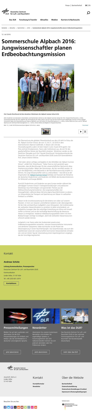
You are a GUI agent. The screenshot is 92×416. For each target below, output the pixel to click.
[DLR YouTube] (22, 408)
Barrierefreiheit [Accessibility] (67, 384)
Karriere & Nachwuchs (70, 19)
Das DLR (12, 19)
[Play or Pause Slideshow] (81, 131)
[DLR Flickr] (32, 408)
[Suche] (88, 12)
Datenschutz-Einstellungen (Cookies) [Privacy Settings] (74, 389)
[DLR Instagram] (28, 408)
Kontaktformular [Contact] (38, 384)
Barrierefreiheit (77, 5)
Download (85, 125)
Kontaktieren (11, 283)
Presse (67, 5)
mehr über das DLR (70, 352)
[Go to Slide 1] (46, 131)
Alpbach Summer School (38, 175)
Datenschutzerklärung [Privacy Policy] (69, 386)
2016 (28, 28)
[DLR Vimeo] (25, 408)
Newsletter (36, 386)
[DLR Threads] (15, 408)
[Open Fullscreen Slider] (85, 131)
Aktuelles (44, 19)
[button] (46, 96)
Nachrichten (21, 28)
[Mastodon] (12, 408)
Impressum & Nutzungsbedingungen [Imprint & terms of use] (74, 392)
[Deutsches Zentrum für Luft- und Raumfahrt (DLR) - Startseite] (16, 12)
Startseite (4, 28)
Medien (54, 19)
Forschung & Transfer (28, 19)
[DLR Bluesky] (8, 408)
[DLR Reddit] (18, 408)
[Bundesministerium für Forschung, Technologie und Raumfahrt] (71, 411)
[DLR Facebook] (5, 408)
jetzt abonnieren (12, 352)
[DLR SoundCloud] (35, 408)
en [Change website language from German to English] (89, 5)
